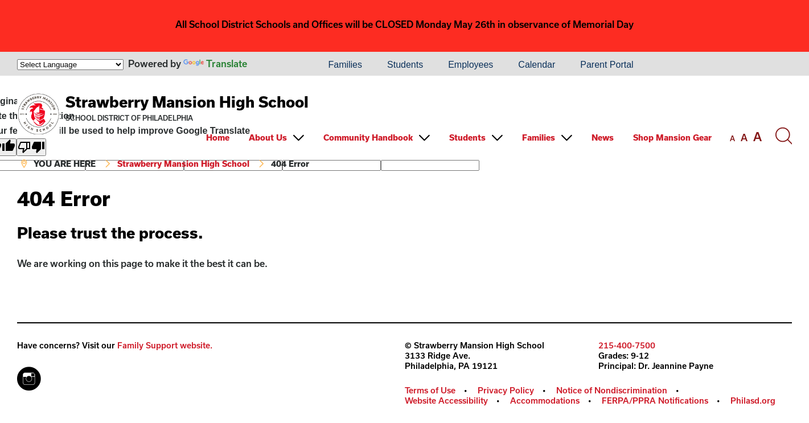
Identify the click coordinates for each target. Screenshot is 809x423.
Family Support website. (164, 345)
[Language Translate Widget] (70, 64)
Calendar (536, 64)
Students (405, 64)
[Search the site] (783, 136)
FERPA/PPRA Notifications (655, 400)
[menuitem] (276, 65)
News (603, 137)
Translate (215, 63)
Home (217, 137)
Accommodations (545, 400)
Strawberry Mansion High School (187, 101)
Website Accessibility (446, 400)
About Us (268, 137)
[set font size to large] (757, 136)
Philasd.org (752, 400)
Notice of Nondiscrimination (611, 390)
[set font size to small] (732, 138)
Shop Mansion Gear (672, 137)
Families (345, 64)
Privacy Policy (506, 390)
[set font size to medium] (744, 137)
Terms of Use (430, 390)
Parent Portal (606, 64)
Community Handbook (368, 137)
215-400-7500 (626, 345)
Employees (470, 64)
